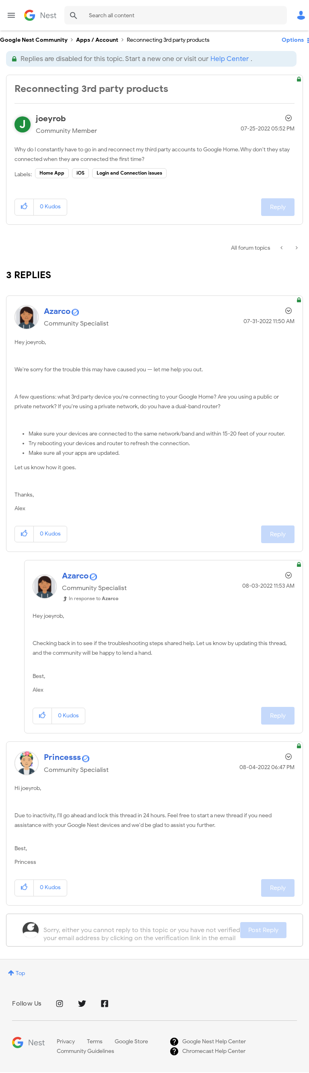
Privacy (66, 1041)
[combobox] (175, 15)
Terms (95, 1041)
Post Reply (263, 930)
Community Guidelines (85, 1051)
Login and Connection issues (129, 173)
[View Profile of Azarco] (57, 311)
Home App (51, 173)
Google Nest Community (40, 15)
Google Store (131, 1041)
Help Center (229, 59)
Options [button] (293, 40)
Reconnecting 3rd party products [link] (168, 40)
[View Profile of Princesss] (62, 757)
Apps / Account (97, 40)
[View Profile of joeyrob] (51, 119)
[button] (24, 207)
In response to (93, 598)
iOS (80, 173)
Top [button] (20, 973)
